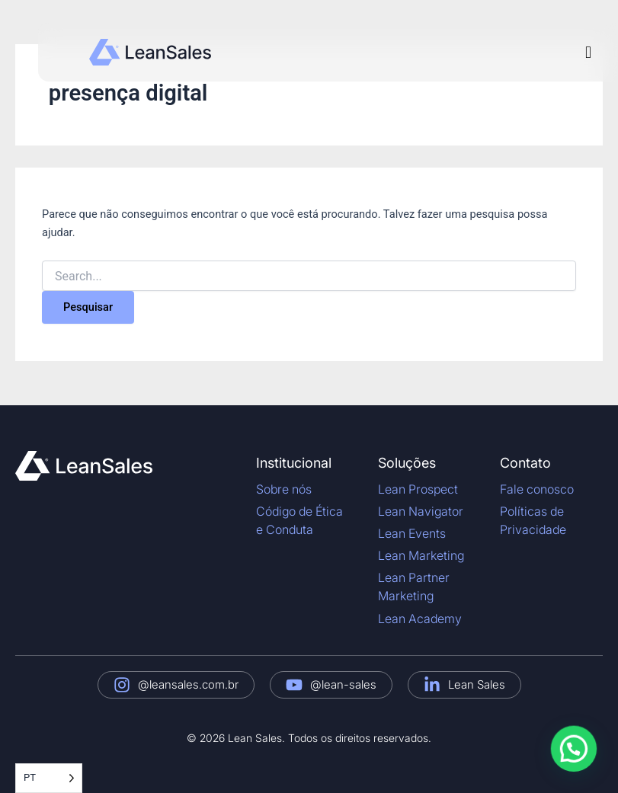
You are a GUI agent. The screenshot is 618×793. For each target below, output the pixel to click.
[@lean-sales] (294, 684)
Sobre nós (284, 489)
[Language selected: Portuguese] (48, 778)
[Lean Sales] (432, 684)
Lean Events (412, 533)
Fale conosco (537, 489)
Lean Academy (420, 618)
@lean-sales (343, 684)
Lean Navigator (420, 511)
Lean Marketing (421, 555)
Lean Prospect (418, 489)
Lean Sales (476, 684)
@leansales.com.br (188, 684)
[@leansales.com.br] (122, 684)
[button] (588, 52)
